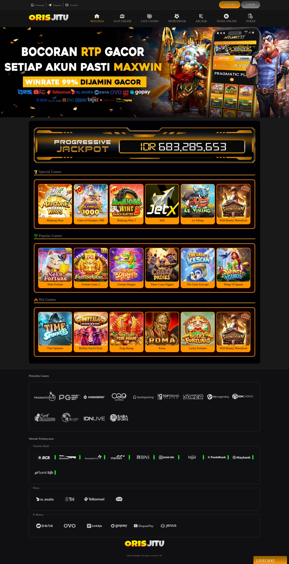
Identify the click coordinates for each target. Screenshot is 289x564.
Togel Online (227, 18)
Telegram (54, 5)
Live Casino (150, 18)
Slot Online (122, 18)
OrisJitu (136, 555)
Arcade (201, 18)
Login (250, 4)
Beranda (97, 18)
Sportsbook (177, 18)
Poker (250, 18)
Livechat (71, 5)
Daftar (229, 4)
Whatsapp (37, 5)
